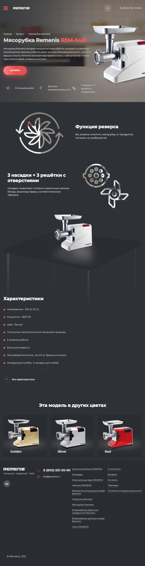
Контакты (112, 480)
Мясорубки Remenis (39, 34)
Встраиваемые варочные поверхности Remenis (85, 511)
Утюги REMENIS (80, 527)
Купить (15, 70)
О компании (114, 469)
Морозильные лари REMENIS (87, 480)
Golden (16, 452)
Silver (62, 452)
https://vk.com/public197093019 (6, 483)
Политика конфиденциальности (125, 491)
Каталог (20, 34)
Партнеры (113, 485)
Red (108, 452)
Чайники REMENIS (82, 485)
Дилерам (112, 474)
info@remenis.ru (51, 476)
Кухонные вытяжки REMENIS (87, 469)
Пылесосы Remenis (82, 499)
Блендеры (77, 474)
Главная (7, 34)
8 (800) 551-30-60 (131, 8)
